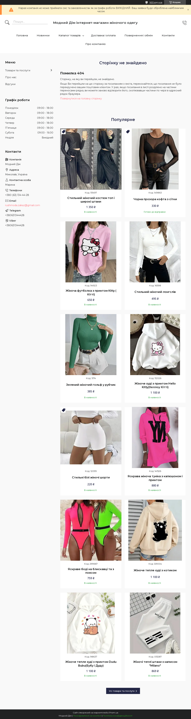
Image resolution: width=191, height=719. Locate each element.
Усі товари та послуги (121, 691)
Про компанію (95, 44)
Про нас (10, 77)
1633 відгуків (155, 2)
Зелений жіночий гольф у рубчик (91, 384)
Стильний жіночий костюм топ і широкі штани (91, 199)
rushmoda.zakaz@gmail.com (22, 205)
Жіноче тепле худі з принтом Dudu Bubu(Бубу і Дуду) (90, 663)
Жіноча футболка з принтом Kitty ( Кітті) (91, 292)
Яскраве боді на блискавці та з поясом (91, 571)
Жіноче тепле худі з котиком (155, 570)
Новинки (43, 35)
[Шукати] (7, 23)
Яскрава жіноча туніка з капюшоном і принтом (155, 478)
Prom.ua (113, 712)
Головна (22, 35)
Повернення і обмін (139, 35)
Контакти (168, 35)
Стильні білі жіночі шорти (91, 477)
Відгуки (10, 84)
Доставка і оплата (103, 35)
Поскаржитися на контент (87, 715)
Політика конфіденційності (117, 715)
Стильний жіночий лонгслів (155, 292)
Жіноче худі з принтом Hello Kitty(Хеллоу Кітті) (155, 385)
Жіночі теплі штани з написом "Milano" (155, 663)
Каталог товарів (70, 35)
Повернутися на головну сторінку (81, 98)
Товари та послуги (17, 70)
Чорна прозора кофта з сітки (155, 199)
